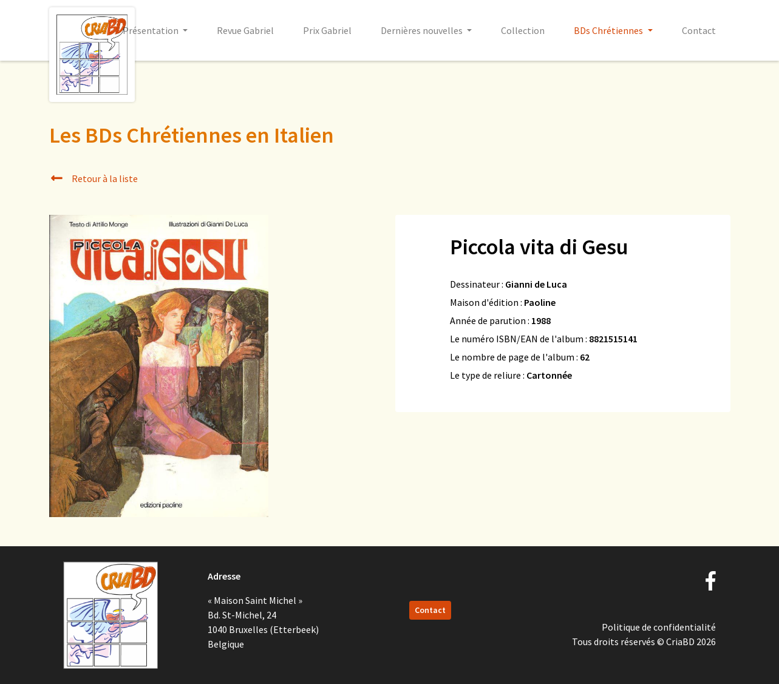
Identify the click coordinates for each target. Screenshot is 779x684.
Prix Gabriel (327, 30)
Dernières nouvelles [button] (422, 30)
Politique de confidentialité (659, 627)
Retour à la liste (93, 178)
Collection (523, 30)
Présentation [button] (151, 30)
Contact (699, 30)
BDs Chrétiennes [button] (609, 30)
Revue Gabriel (245, 30)
